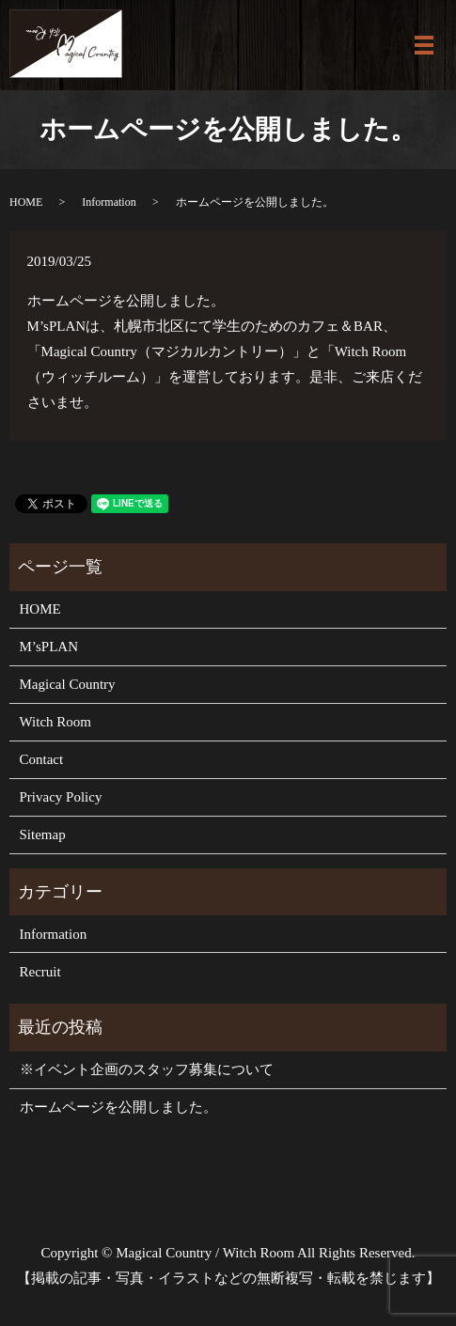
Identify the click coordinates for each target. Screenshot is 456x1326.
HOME (25, 202)
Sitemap (43, 834)
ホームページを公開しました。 (118, 1107)
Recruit (40, 971)
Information (108, 202)
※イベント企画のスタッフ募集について (147, 1069)
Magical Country (68, 684)
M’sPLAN (49, 646)
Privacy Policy (61, 796)
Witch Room (55, 721)
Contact (42, 759)
